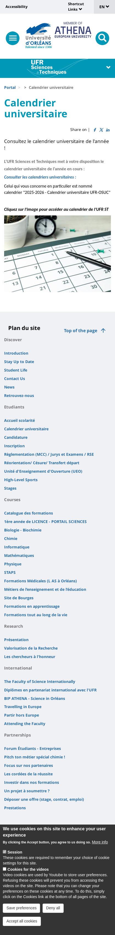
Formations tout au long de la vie (35, 614)
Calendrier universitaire (26, 428)
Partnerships (17, 735)
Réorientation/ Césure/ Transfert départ (41, 462)
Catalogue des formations (28, 513)
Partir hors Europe (21, 715)
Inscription (14, 445)
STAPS (10, 572)
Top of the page (80, 331)
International (18, 668)
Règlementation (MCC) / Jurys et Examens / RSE (49, 454)
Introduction (16, 353)
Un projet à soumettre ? (27, 790)
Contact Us (14, 378)
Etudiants (14, 407)
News (9, 387)
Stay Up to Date (19, 361)
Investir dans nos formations (31, 782)
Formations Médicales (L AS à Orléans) (40, 580)
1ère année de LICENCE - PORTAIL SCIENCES (45, 521)
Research (13, 626)
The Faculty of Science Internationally (39, 681)
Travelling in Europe (22, 706)
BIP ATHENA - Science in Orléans (34, 698)
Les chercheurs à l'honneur (29, 656)
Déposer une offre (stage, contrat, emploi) (44, 799)
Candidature (15, 437)
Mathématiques (19, 555)
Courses (12, 499)
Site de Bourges (18, 597)
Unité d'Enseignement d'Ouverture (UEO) (43, 471)
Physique (12, 563)
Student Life (15, 370)
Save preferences (21, 912)
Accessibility (16, 6)
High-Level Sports (21, 479)
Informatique (16, 547)
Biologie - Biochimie (22, 530)
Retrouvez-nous (19, 395)
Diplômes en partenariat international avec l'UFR (50, 690)
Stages (10, 488)
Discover (13, 339)
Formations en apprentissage (32, 606)
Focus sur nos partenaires (28, 765)
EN (104, 6)
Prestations (15, 807)
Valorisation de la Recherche (31, 648)
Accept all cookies (21, 925)
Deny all (53, 912)
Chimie (10, 538)
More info (100, 847)
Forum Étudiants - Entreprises (32, 748)
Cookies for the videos (28, 874)
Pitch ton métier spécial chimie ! (34, 756)
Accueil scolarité (19, 420)
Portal (10, 87)
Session (14, 857)
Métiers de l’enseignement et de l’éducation (45, 589)
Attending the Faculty (24, 723)
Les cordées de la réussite (28, 773)
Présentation (16, 639)
